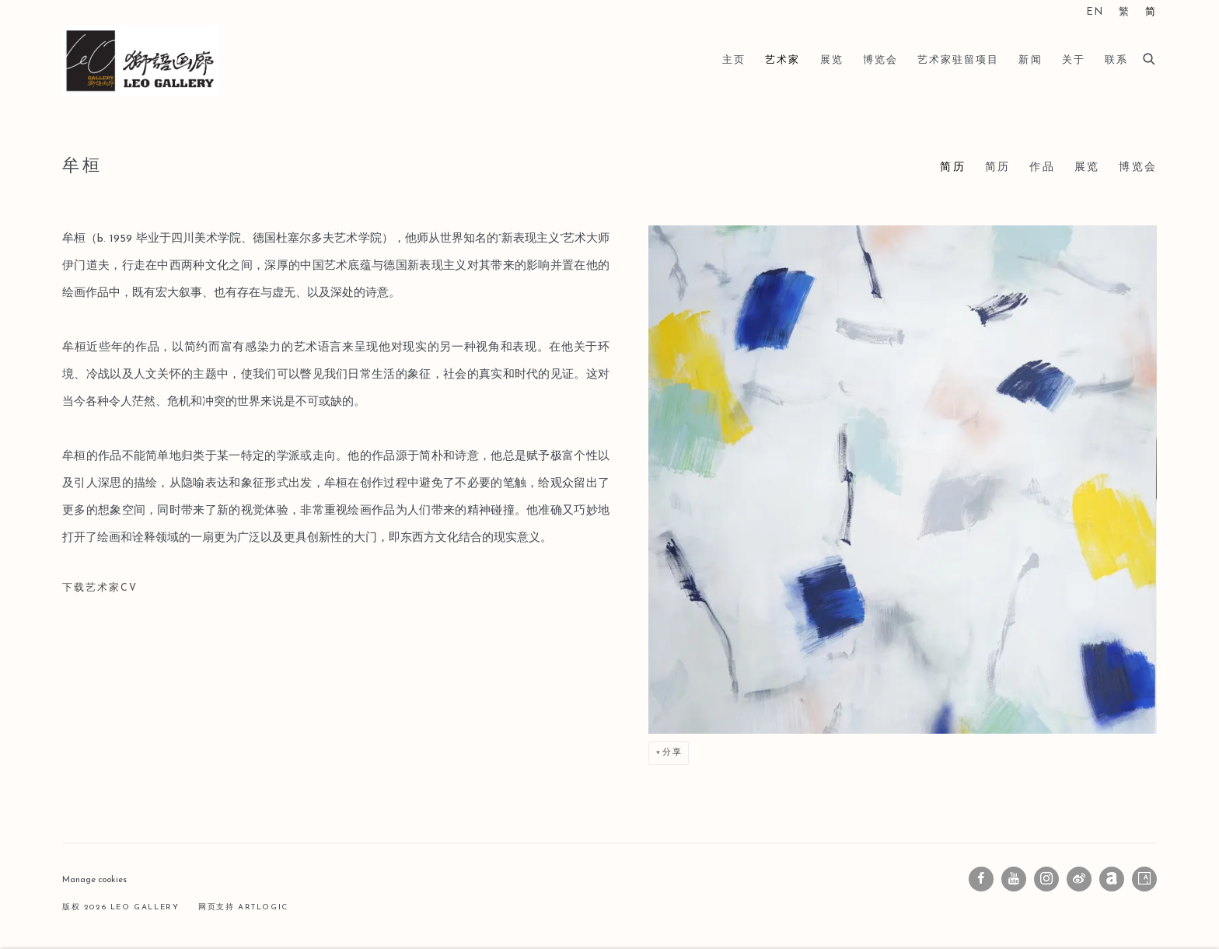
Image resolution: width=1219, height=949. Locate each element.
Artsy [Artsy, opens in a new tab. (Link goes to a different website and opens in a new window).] (1144, 879)
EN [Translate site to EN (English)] (1095, 12)
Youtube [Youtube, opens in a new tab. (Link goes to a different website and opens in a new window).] (1013, 879)
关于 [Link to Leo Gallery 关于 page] (1073, 60)
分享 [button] (672, 752)
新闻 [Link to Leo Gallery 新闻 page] (1030, 60)
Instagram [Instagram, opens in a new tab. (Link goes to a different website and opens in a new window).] (1046, 879)
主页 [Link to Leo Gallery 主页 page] (734, 60)
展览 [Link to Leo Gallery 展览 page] (832, 60)
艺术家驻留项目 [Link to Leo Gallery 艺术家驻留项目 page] (958, 60)
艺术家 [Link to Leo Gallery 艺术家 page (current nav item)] (782, 60)
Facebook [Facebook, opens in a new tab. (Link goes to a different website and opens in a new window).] (981, 879)
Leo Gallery (140, 60)
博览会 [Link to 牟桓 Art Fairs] (1138, 167)
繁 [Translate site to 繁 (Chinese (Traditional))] (1124, 12)
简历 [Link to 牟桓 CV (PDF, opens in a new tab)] (997, 167)
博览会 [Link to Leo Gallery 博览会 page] (880, 60)
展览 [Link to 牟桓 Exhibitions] (1086, 167)
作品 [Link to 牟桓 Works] (1041, 167)
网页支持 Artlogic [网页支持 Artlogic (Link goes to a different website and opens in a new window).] (243, 907)
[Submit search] (1150, 57)
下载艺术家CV (150, 593)
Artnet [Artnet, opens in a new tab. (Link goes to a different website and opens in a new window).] (1111, 879)
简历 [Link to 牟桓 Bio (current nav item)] (952, 167)
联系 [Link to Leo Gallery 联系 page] (1116, 60)
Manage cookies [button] (94, 880)
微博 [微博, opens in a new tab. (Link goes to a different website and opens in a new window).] (1079, 879)
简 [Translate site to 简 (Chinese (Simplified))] (1151, 12)
